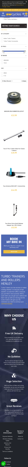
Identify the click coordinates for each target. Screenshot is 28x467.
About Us (20, 436)
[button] (7, 81)
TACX (5, 63)
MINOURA (6, 60)
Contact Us (20, 439)
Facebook (7, 462)
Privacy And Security (7, 448)
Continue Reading (6, 304)
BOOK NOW (14, 251)
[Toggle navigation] (3, 14)
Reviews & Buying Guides (7, 439)
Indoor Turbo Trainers (9, 38)
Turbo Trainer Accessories (11, 41)
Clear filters (4, 29)
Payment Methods (8, 436)
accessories (7, 17)
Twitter (7, 464)
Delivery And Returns (7, 444)
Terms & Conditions (7, 451)
